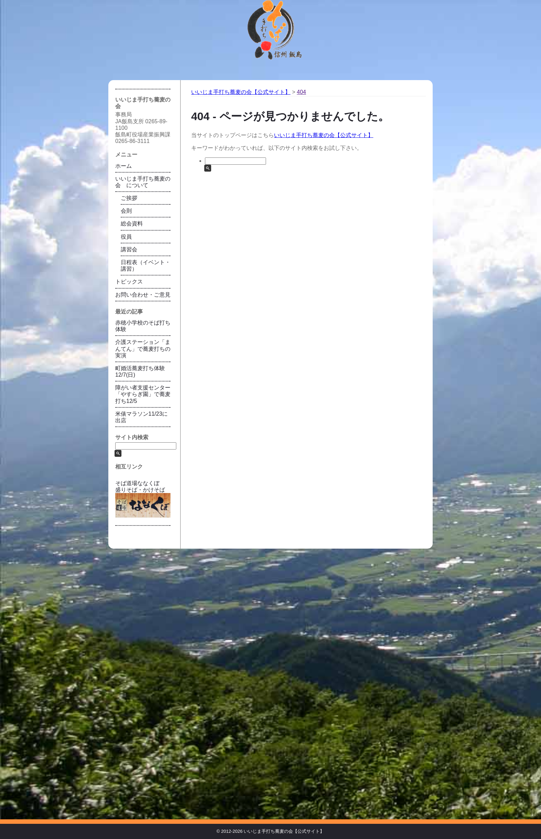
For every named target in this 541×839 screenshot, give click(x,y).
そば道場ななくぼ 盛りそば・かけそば (142, 499)
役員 (126, 237)
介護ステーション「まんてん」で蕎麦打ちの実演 (142, 348)
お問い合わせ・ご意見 (142, 295)
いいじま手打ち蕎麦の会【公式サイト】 (323, 135)
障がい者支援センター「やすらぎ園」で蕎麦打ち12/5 (142, 394)
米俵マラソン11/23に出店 (141, 417)
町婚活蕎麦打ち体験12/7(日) (140, 371)
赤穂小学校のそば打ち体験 (142, 326)
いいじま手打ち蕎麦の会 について (142, 182)
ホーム (123, 166)
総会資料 (132, 223)
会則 (126, 211)
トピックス (129, 282)
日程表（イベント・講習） (145, 265)
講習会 (129, 249)
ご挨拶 (129, 198)
